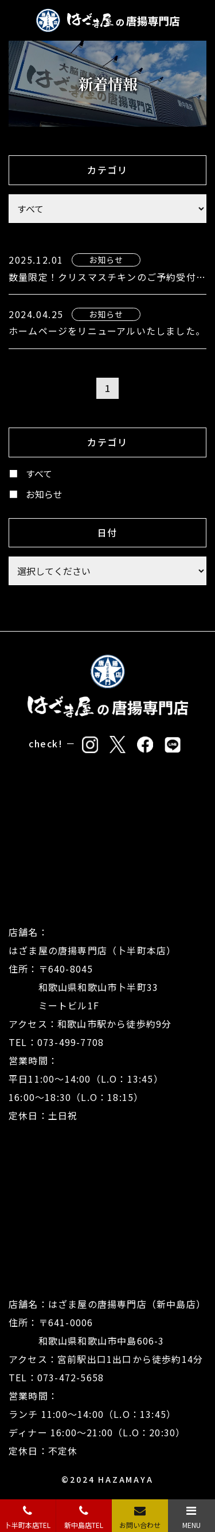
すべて (39, 473)
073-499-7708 (70, 1042)
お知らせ (44, 494)
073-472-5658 (70, 1377)
